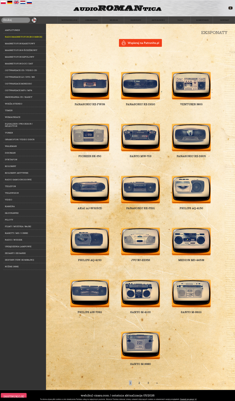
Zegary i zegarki (15, 253)
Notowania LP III (69, 20)
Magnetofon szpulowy (19, 57)
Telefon (10, 186)
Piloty (9, 220)
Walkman (11, 146)
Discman (10, 153)
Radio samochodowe (18, 179)
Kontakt (224, 20)
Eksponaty (136, 20)
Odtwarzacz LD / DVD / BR (20, 77)
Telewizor (12, 193)
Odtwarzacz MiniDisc (18, 84)
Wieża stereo (13, 104)
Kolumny (10, 166)
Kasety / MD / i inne (16, 233)
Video (8, 200)
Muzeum (114, 20)
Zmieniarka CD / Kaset (18, 97)
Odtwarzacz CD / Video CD (21, 70)
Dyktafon (11, 159)
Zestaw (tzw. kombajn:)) (19, 260)
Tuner (9, 133)
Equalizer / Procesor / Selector (19, 125)
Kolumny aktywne (16, 173)
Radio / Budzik (13, 240)
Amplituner (12, 30)
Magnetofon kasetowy (20, 43)
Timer (9, 110)
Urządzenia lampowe (18, 246)
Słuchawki (12, 213)
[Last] (157, 382)
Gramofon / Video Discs (19, 139)
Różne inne (12, 266)
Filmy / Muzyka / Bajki (18, 226)
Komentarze (202, 20)
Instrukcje (13, 396)
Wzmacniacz (12, 117)
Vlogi (180, 20)
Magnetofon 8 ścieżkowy (21, 50)
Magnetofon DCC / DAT (19, 63)
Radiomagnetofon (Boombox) (23, 37)
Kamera (10, 206)
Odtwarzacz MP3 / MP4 (18, 90)
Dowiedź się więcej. (187, 399)
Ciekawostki (91, 20)
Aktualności (158, 20)
